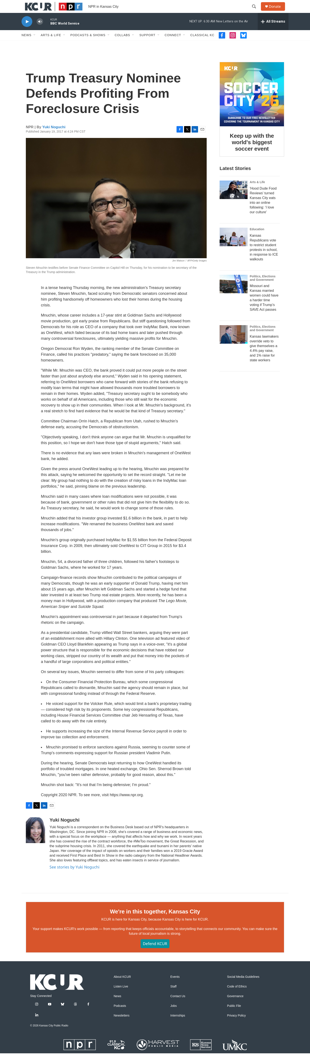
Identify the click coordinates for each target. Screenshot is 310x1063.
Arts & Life (51, 44)
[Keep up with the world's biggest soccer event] (252, 104)
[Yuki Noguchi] (35, 840)
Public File (234, 1015)
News (26, 44)
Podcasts (120, 1015)
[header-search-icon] (256, 11)
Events (175, 986)
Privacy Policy (236, 1025)
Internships (177, 1025)
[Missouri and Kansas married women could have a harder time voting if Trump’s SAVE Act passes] (234, 293)
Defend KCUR (155, 953)
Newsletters (121, 1025)
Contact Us (177, 1005)
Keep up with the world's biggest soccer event (252, 152)
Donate (277, 11)
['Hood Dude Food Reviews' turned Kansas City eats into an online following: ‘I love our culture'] (234, 199)
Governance (235, 1005)
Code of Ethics (237, 996)
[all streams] (273, 31)
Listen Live (121, 996)
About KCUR (122, 986)
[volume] (39, 31)
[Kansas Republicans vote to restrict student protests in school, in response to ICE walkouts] (234, 246)
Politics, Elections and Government (263, 287)
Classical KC (202, 44)
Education (257, 239)
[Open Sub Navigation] (34, 44)
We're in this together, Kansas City (155, 921)
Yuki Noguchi (53, 137)
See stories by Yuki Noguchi (74, 876)
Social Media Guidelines (243, 986)
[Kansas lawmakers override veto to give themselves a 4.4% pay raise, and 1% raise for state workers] (234, 344)
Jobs (173, 1015)
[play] (26, 31)
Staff (173, 996)
